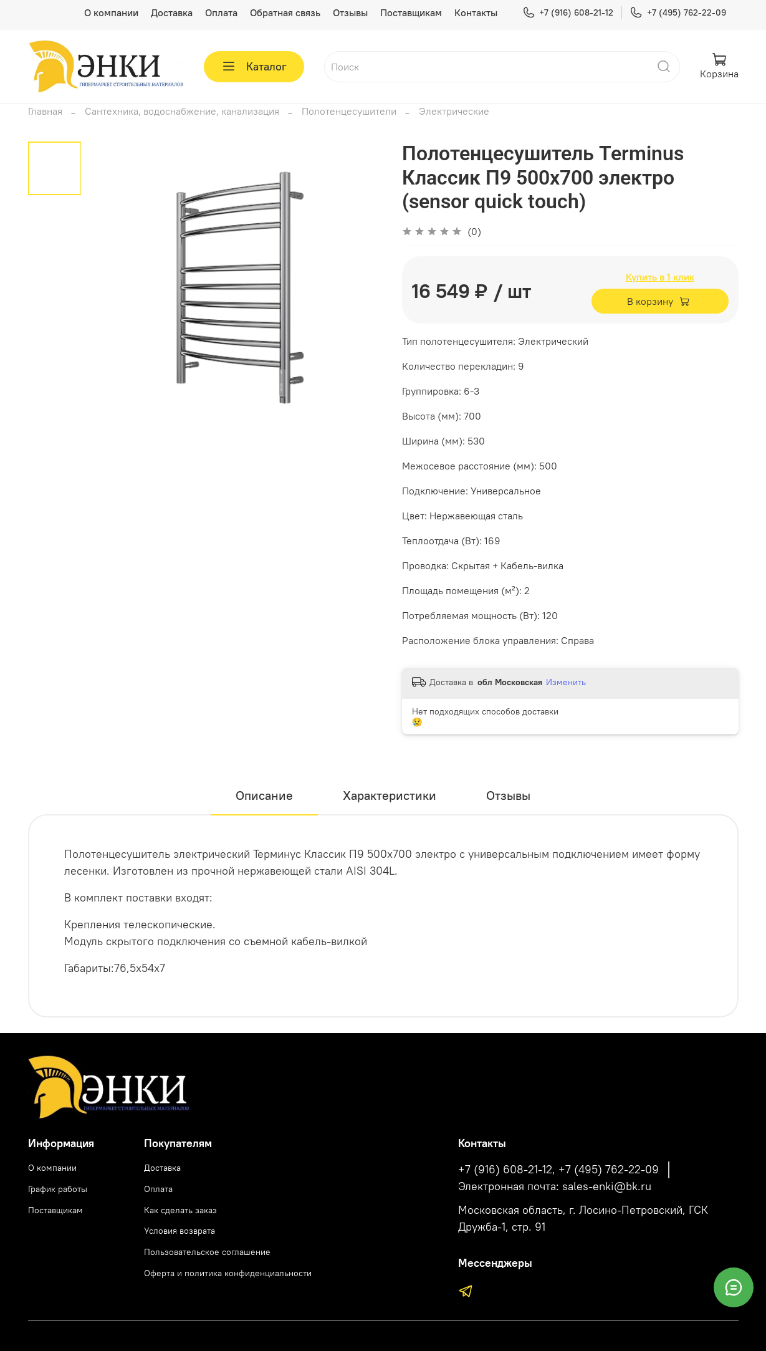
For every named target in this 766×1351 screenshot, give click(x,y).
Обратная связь (285, 12)
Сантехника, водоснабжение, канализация (182, 111)
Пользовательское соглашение (207, 1251)
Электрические (454, 111)
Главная (45, 111)
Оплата (221, 12)
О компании (111, 12)
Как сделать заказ (180, 1210)
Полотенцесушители (349, 111)
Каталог (254, 66)
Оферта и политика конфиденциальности (228, 1273)
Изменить (566, 682)
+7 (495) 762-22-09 (677, 12)
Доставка (172, 12)
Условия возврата (179, 1230)
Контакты (475, 12)
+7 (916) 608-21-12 (567, 12)
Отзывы (350, 12)
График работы (57, 1189)
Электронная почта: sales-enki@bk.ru (554, 1186)
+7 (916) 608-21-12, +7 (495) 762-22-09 (558, 1169)
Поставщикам (411, 12)
